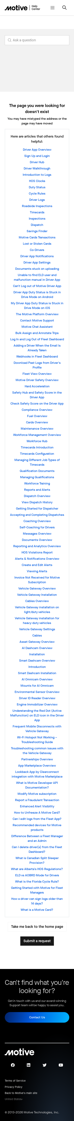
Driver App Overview (37, 150)
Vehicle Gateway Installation (37, 595)
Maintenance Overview (37, 428)
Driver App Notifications (37, 256)
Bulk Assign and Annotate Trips (37, 333)
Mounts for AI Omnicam (37, 686)
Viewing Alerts (37, 571)
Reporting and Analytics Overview (37, 546)
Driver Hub (37, 162)
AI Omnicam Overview (37, 679)
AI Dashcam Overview (37, 648)
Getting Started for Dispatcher (37, 508)
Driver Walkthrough (37, 168)
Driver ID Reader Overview (37, 698)
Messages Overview (37, 534)
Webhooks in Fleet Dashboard (37, 356)
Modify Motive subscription (37, 794)
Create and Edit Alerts (37, 565)
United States (13, 1099)
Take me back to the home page (37, 926)
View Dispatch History (37, 502)
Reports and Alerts (37, 490)
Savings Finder (37, 231)
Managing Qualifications (37, 477)
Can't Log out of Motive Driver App (37, 286)
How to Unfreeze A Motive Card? (37, 812)
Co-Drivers (37, 250)
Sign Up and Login (37, 156)
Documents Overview (37, 540)
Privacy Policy (13, 1087)
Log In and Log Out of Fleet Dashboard (37, 339)
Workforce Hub (37, 441)
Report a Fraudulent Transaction (37, 800)
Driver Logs (37, 200)
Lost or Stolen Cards (37, 244)
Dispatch (37, 225)
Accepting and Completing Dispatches (37, 515)
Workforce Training (37, 483)
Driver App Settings (37, 262)
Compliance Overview (37, 410)
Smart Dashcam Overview (37, 660)
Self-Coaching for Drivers (37, 527)
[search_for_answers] (37, 40)
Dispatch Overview (37, 496)
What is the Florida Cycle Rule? (37, 881)
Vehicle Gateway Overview (37, 588)
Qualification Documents (37, 471)
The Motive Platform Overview (37, 314)
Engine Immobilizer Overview (37, 704)
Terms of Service (15, 1080)
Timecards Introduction (37, 447)
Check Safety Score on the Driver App (37, 403)
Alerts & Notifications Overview (37, 559)
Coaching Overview (37, 521)
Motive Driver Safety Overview (37, 380)
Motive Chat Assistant (37, 327)
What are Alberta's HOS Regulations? (37, 869)
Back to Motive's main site (21, 1093)
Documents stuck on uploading (37, 269)
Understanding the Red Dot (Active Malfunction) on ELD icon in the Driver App (37, 715)
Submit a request (37, 941)
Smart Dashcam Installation (37, 673)
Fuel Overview (37, 416)
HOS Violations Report (37, 552)
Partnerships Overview (37, 759)
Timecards (37, 212)
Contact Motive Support (37, 320)
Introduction (37, 667)
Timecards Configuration (37, 454)
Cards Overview (37, 422)
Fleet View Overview (37, 374)
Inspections (37, 218)
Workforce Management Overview (37, 435)
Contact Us (37, 1017)
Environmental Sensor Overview (37, 692)
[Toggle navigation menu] (52, 8)
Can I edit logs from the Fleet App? (37, 819)
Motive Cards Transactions (37, 237)
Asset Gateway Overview (37, 642)
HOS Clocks (37, 181)
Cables (37, 635)
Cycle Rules (37, 193)
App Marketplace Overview (37, 765)
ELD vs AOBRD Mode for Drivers (37, 875)
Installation (37, 654)
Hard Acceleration (37, 386)
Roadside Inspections (37, 206)
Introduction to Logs (37, 175)
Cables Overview (37, 601)
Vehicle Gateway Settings (37, 629)
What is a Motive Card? (37, 910)
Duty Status (37, 187)
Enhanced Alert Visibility (37, 806)
